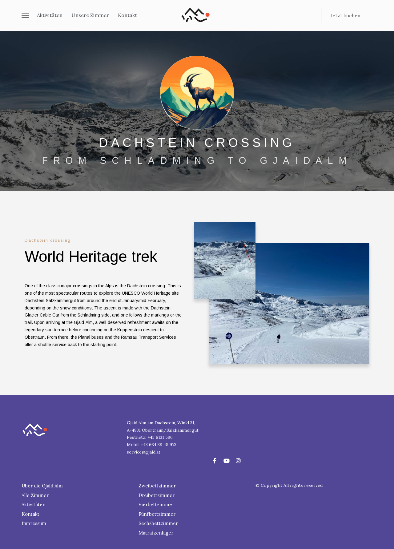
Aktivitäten (49, 15)
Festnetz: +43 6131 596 (150, 437)
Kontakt (127, 15)
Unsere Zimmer (90, 15)
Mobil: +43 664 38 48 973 (151, 444)
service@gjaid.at (143, 452)
